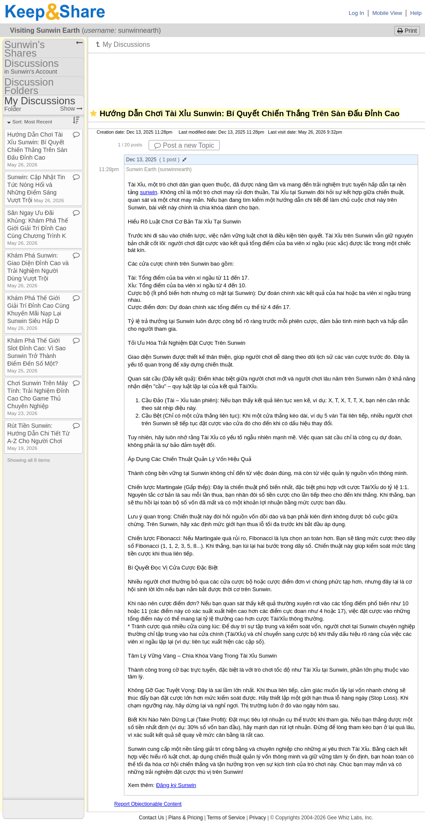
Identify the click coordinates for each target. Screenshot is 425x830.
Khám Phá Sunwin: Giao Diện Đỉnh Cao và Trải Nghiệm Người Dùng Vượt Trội (38, 270)
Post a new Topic (184, 145)
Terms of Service (226, 818)
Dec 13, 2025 (156, 160)
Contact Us (151, 818)
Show (71, 108)
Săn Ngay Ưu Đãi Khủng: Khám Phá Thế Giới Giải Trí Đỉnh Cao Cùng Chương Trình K (37, 227)
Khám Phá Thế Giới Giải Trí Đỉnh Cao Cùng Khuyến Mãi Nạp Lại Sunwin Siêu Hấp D (38, 313)
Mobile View (387, 13)
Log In (356, 13)
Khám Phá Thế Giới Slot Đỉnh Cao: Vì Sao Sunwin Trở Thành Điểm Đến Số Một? (36, 355)
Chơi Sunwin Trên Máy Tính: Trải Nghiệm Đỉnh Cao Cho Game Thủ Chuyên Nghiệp (38, 398)
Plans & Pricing (185, 818)
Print (407, 30)
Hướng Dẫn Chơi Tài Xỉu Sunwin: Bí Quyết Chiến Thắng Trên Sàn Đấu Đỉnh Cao (37, 149)
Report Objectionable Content (147, 804)
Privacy (257, 818)
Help (416, 13)
